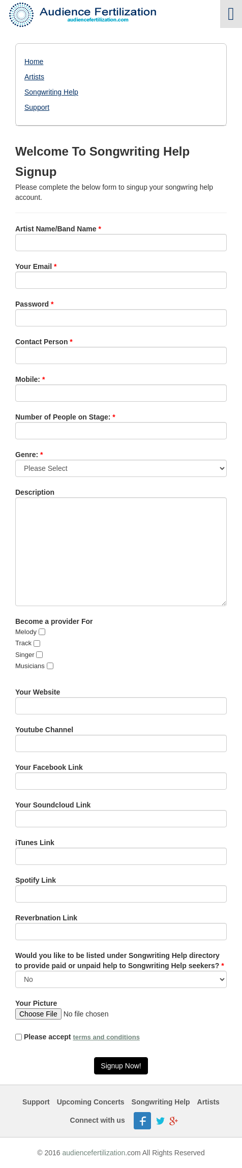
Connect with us (97, 1120)
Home (33, 61)
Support (36, 107)
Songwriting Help (51, 92)
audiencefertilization (94, 1153)
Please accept (77, 1037)
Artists (34, 77)
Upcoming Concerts (91, 1102)
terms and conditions (106, 1037)
